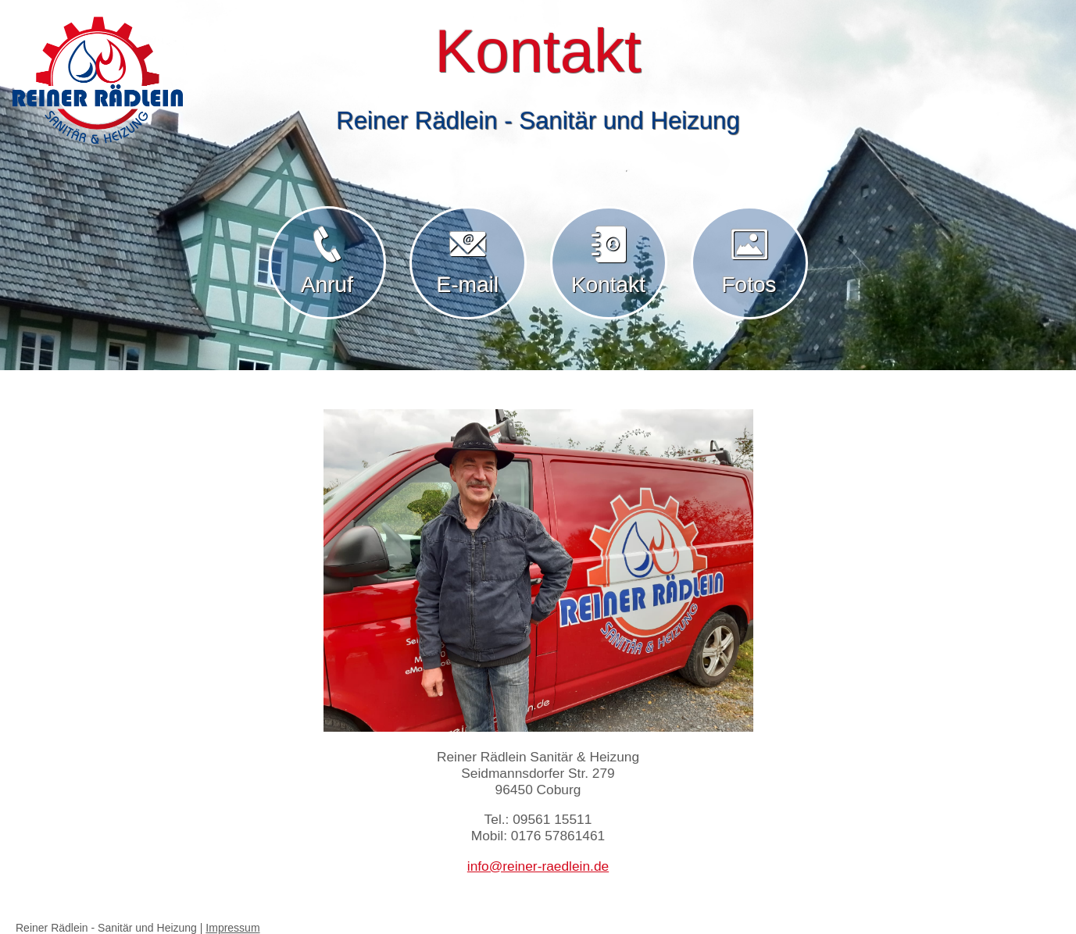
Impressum (232, 928)
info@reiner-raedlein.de (538, 866)
